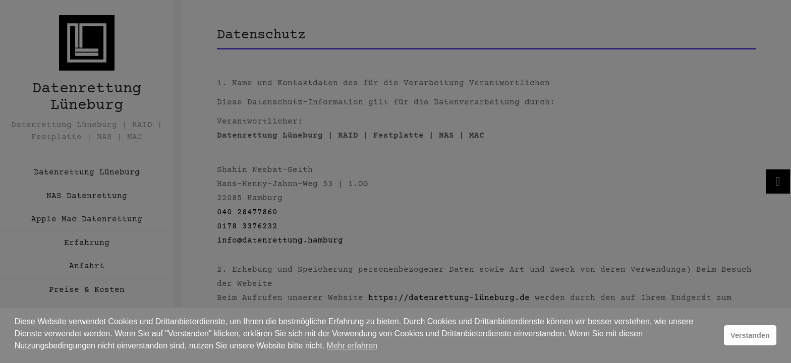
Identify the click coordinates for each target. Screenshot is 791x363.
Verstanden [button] (750, 335)
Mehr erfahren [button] (352, 345)
